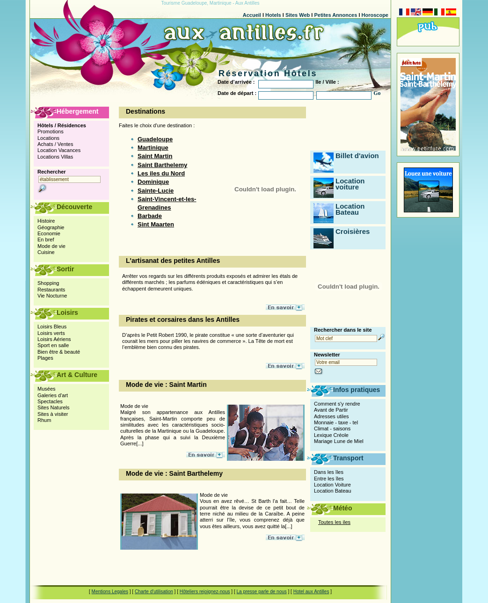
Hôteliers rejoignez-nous (205, 591)
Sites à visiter (52, 414)
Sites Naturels (53, 407)
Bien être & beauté (58, 352)
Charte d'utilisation (154, 591)
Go (376, 93)
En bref (45, 239)
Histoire (46, 221)
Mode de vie (51, 246)
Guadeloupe (155, 139)
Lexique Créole (331, 435)
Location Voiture (332, 484)
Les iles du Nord (161, 173)
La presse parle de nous (261, 591)
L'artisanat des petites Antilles (173, 260)
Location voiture (350, 184)
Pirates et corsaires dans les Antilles (183, 319)
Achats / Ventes (55, 144)
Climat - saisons (332, 428)
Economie (48, 233)
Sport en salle (53, 345)
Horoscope (375, 15)
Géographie (51, 227)
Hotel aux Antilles (311, 591)
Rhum (44, 420)
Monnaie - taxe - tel (336, 422)
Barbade (150, 215)
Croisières (352, 231)
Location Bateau (350, 209)
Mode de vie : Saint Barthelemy (174, 473)
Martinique (153, 147)
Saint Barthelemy (162, 164)
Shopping (48, 283)
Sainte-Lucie (156, 190)
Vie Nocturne (52, 295)
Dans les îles (328, 472)
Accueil (252, 15)
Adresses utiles (331, 416)
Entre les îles (329, 478)
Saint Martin (155, 156)
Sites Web (297, 15)
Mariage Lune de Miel (339, 441)
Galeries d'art (52, 395)
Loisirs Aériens (54, 339)
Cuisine (46, 252)
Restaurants (51, 289)
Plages (45, 358)
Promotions (50, 131)
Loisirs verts (51, 333)
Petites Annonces (335, 15)
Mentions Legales (110, 591)
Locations (48, 138)
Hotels (273, 15)
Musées (46, 389)
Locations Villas (55, 157)
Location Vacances (58, 150)
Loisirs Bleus (51, 326)
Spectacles (50, 401)
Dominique (153, 181)
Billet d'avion (357, 156)
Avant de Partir (331, 410)
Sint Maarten (156, 224)
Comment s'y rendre (337, 404)
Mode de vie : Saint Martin (166, 384)
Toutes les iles (334, 522)
